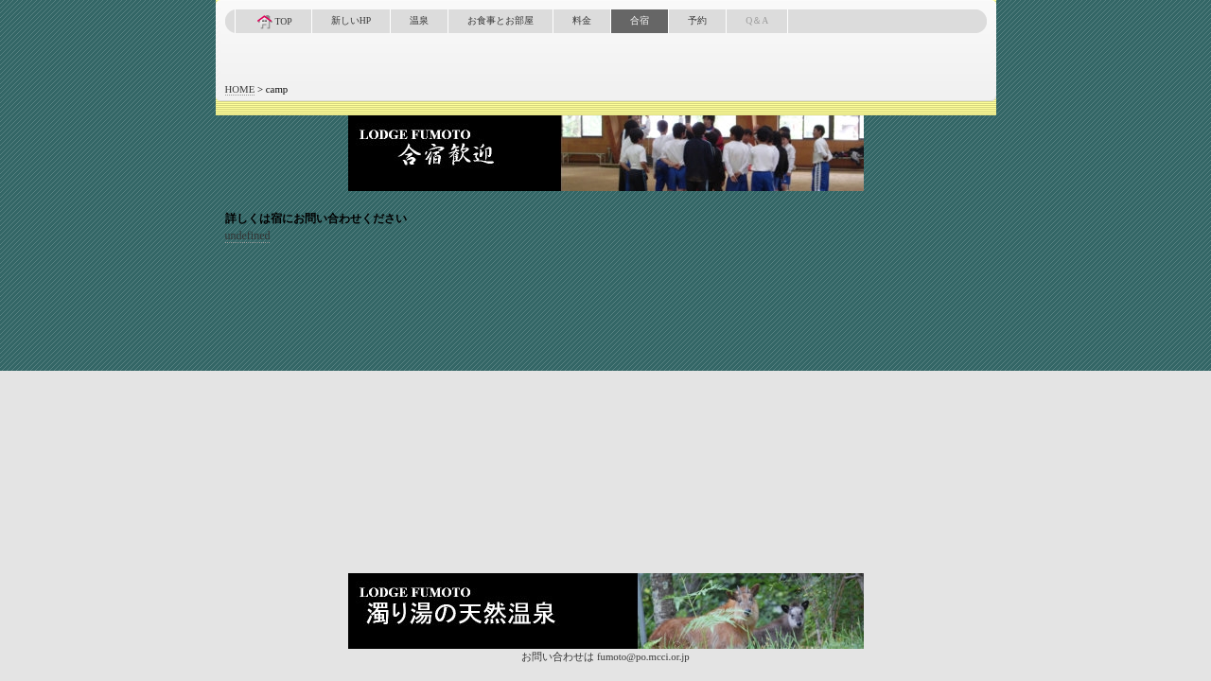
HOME (240, 89)
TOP (273, 21)
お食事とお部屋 (500, 20)
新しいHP (351, 20)
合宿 (639, 20)
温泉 (419, 20)
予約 (697, 20)
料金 (581, 20)
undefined (248, 235)
